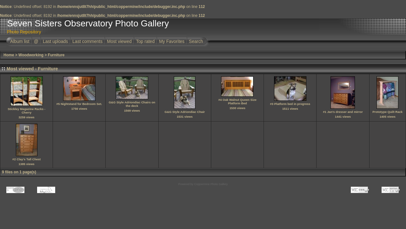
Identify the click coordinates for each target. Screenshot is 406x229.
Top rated (145, 41)
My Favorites (171, 41)
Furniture (56, 55)
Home (8, 55)
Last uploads (55, 41)
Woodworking (30, 55)
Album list (19, 41)
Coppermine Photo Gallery (211, 184)
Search (196, 41)
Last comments (87, 41)
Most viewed (119, 41)
